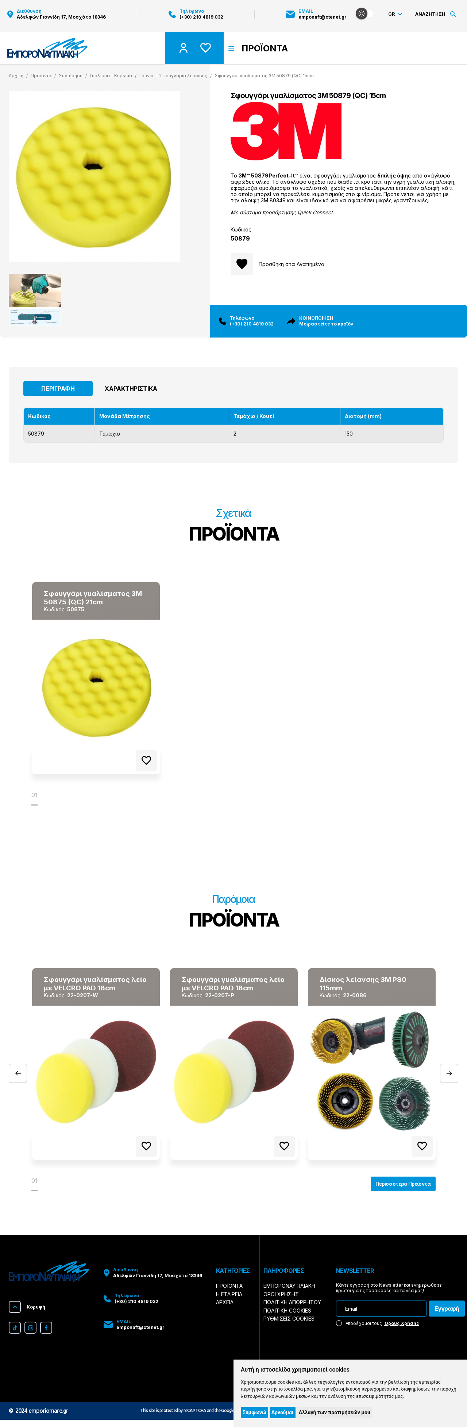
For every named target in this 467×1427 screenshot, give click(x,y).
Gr (395, 16)
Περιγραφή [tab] (58, 388)
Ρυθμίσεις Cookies (288, 1326)
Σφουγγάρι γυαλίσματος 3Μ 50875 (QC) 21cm (90, 598)
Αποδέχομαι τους (377, 1331)
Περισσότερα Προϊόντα (397, 1189)
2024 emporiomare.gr (41, 1418)
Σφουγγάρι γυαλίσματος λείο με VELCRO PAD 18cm (91, 986)
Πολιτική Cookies (287, 1318)
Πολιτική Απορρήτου (292, 1309)
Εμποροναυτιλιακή (289, 1293)
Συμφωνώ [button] (254, 1412)
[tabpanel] (96, 679)
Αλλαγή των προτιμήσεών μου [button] (334, 1412)
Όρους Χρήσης (401, 1330)
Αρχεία (225, 1309)
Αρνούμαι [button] (282, 1412)
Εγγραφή (447, 1316)
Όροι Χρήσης (281, 1301)
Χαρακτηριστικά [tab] (131, 388)
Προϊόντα (229, 1293)
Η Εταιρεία (229, 1301)
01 (34, 796)
